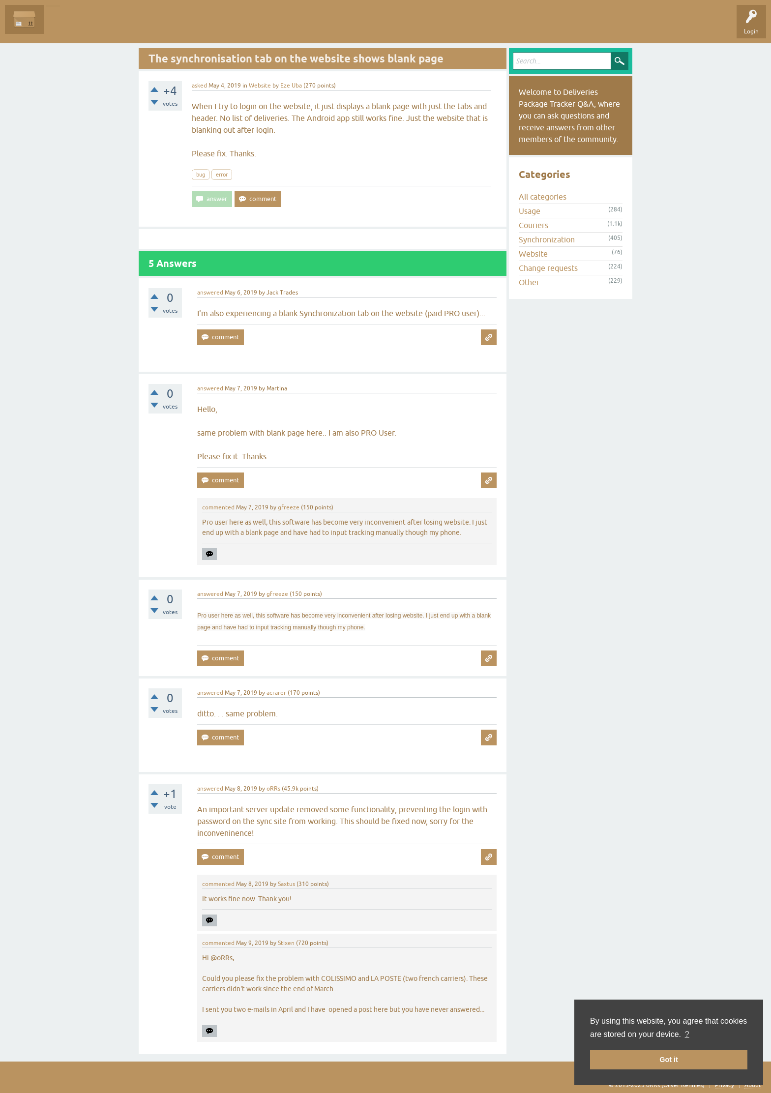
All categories (542, 196)
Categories (179, 26)
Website (260, 85)
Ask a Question (225, 26)
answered (210, 292)
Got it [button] (668, 1059)
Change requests (548, 268)
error (222, 174)
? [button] (687, 1034)
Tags (143, 26)
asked (199, 85)
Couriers (533, 225)
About (752, 1085)
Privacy (724, 1085)
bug (200, 174)
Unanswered (106, 26)
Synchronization (547, 239)
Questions (65, 26)
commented (218, 507)
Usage (529, 211)
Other (529, 282)
